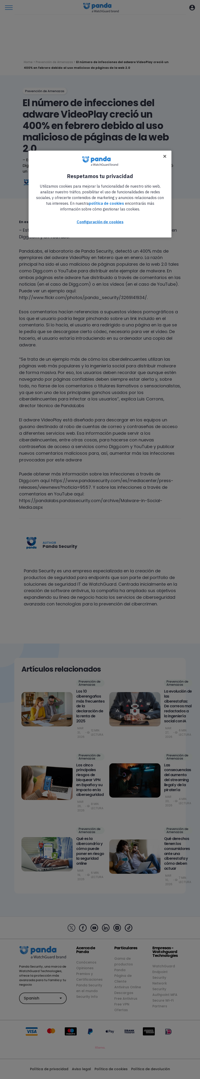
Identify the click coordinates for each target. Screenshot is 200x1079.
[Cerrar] (165, 156)
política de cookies (106, 203)
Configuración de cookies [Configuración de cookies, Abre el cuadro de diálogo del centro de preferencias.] (100, 221)
